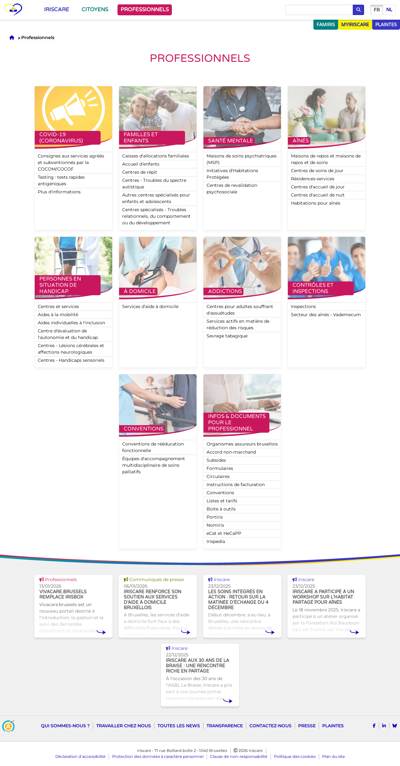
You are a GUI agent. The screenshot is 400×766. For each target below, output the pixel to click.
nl (389, 9)
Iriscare (56, 10)
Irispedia (216, 541)
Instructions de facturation (236, 484)
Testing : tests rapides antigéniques (61, 180)
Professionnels (145, 10)
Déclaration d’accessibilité (80, 756)
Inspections (303, 306)
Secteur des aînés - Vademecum (326, 314)
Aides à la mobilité (58, 314)
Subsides (216, 460)
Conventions (220, 492)
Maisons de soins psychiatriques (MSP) (242, 159)
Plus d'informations (59, 192)
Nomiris (215, 525)
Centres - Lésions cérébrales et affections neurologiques (71, 349)
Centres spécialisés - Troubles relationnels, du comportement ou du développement (156, 216)
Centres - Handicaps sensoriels (71, 360)
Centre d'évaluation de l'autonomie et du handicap (68, 334)
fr (377, 10)
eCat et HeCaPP (224, 533)
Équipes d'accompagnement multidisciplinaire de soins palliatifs (153, 465)
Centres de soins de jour (317, 170)
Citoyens (95, 10)
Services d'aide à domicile (150, 306)
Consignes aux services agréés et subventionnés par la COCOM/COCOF (71, 162)
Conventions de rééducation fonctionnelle (153, 447)
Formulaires (220, 468)
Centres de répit (139, 172)
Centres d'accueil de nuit (318, 195)
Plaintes (333, 726)
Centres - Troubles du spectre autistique (154, 183)
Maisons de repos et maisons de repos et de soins (326, 159)
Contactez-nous (270, 726)
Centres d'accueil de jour (318, 187)
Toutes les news (179, 726)
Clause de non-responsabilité (239, 756)
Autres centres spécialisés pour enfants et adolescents (156, 198)
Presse (307, 726)
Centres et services (58, 306)
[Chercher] (319, 10)
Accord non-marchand (231, 452)
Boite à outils (221, 509)
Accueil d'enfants (140, 164)
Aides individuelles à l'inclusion (71, 323)
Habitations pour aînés (315, 203)
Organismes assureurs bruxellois (242, 444)
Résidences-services (312, 179)
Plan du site (333, 756)
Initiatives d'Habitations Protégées (232, 174)
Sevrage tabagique (227, 336)
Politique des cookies (295, 756)
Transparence (225, 726)
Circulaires (218, 476)
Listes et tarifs (222, 501)
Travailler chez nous (123, 726)
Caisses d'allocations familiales (155, 156)
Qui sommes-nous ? (65, 726)
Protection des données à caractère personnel (157, 756)
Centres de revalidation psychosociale (232, 188)
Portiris (215, 517)
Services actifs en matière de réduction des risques (238, 324)
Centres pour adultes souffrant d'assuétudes (240, 310)
